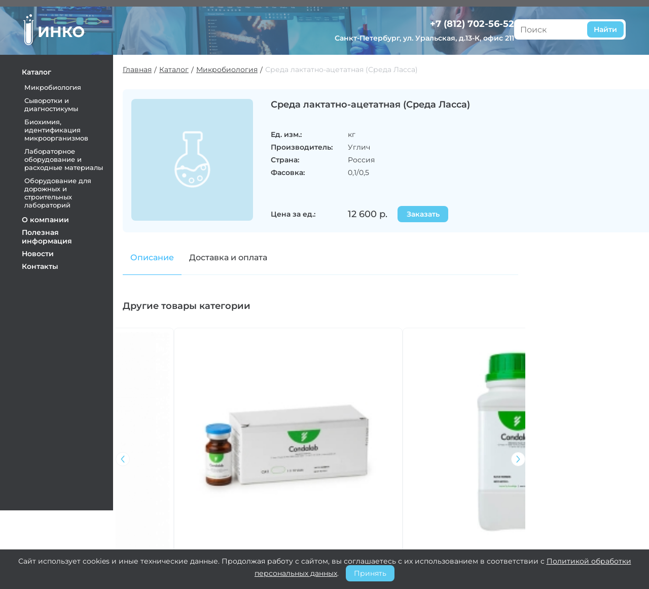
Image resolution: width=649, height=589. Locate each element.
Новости (44, 251)
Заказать (433, 216)
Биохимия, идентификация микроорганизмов (62, 128)
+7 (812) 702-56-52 (579, 14)
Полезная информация (53, 235)
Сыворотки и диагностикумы (57, 102)
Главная (143, 69)
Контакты (46, 264)
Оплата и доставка (356, 510)
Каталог (42, 70)
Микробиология (58, 85)
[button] (525, 393)
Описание (159, 259)
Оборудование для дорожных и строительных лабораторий (63, 191)
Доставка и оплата (235, 259)
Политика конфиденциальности (363, 540)
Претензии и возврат (362, 523)
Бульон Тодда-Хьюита (169, 426)
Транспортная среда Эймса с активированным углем (273, 434)
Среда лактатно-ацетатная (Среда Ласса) (348, 69)
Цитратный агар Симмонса (464, 430)
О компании (51, 217)
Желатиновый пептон (372, 426)
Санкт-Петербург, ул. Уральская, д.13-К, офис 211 (571, 33)
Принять (370, 573)
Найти (458, 26)
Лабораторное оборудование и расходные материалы (69, 157)
